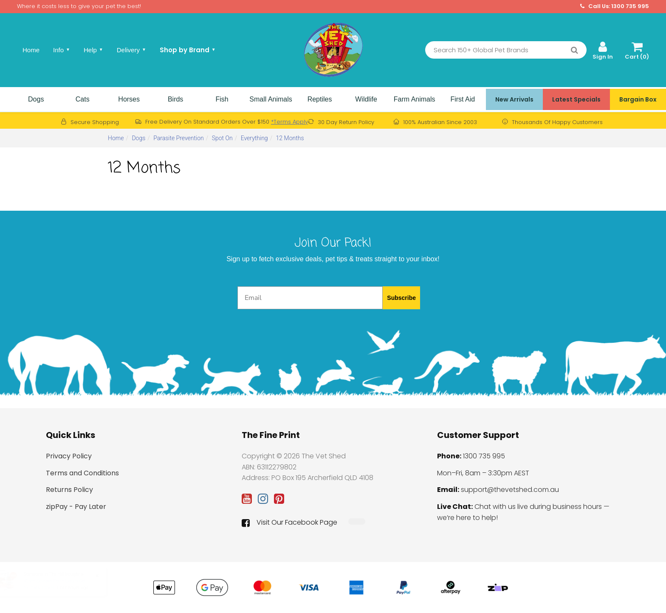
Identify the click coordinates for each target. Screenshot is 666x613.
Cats (83, 99)
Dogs (36, 99)
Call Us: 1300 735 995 (614, 6)
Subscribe (401, 297)
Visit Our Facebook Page (289, 522)
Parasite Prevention (178, 138)
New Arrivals (514, 99)
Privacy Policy (69, 456)
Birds (175, 99)
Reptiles (320, 99)
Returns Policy (69, 489)
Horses (129, 99)
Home (31, 50)
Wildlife (366, 99)
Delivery (131, 50)
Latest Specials (576, 99)
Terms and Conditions (82, 473)
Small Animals (270, 99)
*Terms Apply (289, 122)
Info (61, 50)
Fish (221, 99)
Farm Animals (414, 99)
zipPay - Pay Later (76, 506)
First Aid (462, 99)
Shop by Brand (188, 49)
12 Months (290, 138)
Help (93, 50)
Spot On (222, 138)
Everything (254, 138)
